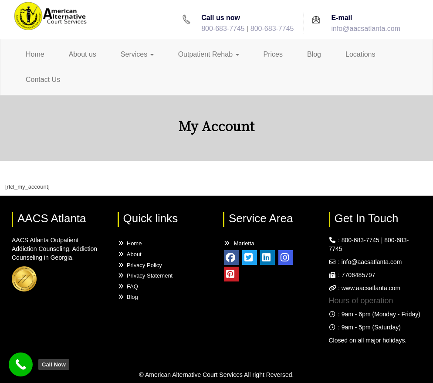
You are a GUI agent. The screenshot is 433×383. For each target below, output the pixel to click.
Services (137, 54)
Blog (314, 54)
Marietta (238, 243)
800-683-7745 (223, 28)
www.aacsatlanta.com (370, 288)
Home (35, 54)
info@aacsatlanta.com (365, 28)
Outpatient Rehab (208, 54)
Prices (273, 54)
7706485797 (358, 274)
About (130, 254)
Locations (360, 54)
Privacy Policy (140, 265)
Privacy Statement (145, 275)
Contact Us (43, 79)
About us (82, 54)
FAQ (128, 286)
